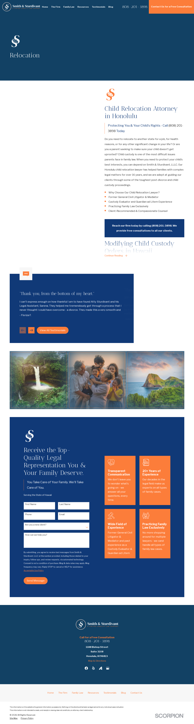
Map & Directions (97, 660)
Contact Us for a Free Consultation (171, 6)
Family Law (77, 692)
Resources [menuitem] (83, 7)
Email (58, 514)
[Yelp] (93, 668)
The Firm (62, 692)
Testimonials (110, 692)
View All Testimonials (52, 334)
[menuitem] (14, 718)
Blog (123, 692)
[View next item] (31, 334)
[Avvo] (100, 668)
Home (50, 692)
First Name (26, 504)
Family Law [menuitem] (68, 7)
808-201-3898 (134, 7)
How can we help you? (32, 535)
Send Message (32, 580)
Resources (93, 692)
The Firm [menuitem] (55, 7)
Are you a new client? (31, 525)
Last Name (61, 504)
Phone (24, 514)
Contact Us (136, 692)
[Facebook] (86, 668)
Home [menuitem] (45, 7)
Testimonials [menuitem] (98, 7)
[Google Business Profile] (107, 668)
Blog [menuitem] (110, 7)
